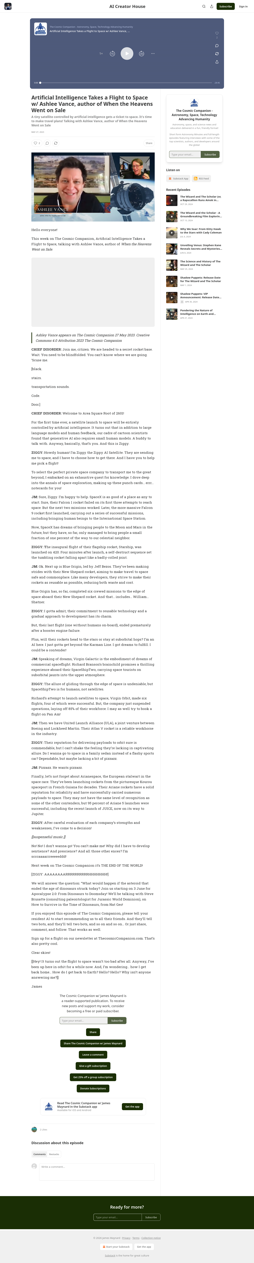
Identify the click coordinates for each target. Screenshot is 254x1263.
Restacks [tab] (54, 1154)
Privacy (126, 1238)
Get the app (132, 1106)
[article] (194, 200)
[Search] (203, 6)
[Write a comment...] (97, 1172)
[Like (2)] (36, 143)
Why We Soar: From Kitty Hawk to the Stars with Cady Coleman (201, 230)
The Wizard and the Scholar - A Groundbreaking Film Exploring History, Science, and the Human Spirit (200, 214)
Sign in (243, 6)
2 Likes (43, 1129)
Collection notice (151, 1238)
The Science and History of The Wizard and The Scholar (200, 263)
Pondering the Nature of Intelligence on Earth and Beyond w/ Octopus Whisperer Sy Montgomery (200, 312)
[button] (101, 53)
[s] (172, 200)
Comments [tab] (40, 1154)
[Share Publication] (211, 6)
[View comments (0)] (217, 46)
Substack (110, 1255)
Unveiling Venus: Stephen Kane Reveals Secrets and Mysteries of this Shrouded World (200, 246)
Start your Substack (115, 1247)
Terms (135, 1238)
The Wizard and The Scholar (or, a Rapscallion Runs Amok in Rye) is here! (200, 198)
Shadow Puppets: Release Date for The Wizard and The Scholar (200, 279)
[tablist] (46, 1154)
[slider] (126, 83)
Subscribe (225, 6)
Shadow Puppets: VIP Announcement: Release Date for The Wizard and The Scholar (200, 295)
